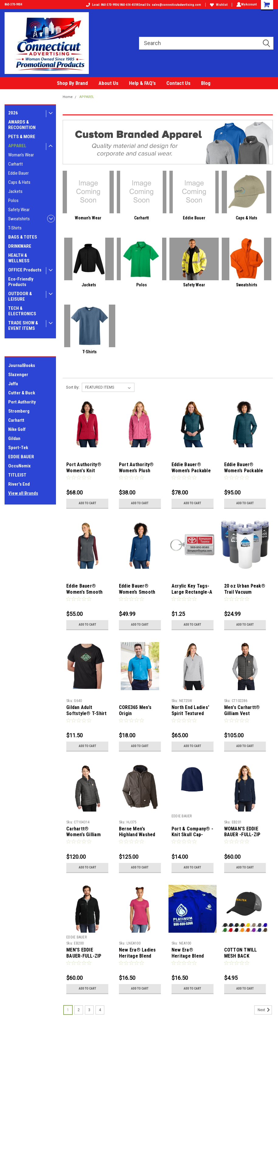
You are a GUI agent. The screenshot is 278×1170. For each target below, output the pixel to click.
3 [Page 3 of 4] (89, 1011)
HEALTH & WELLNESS (19, 258)
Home (68, 97)
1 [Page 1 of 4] (68, 1011)
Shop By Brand (72, 83)
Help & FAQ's (142, 83)
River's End (19, 484)
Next (265, 1011)
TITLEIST (17, 475)
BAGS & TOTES (22, 237)
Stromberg (19, 411)
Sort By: (72, 387)
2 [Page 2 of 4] (79, 1011)
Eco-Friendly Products (20, 281)
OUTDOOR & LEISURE (20, 296)
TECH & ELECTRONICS (22, 311)
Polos (13, 200)
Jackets (15, 191)
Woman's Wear (21, 155)
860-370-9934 (13, 4)
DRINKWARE (19, 246)
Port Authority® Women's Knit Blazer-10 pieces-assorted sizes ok (85, 473)
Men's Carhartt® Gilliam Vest (242, 710)
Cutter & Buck (21, 393)
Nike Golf (17, 429)
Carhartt (15, 164)
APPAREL (17, 145)
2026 (13, 113)
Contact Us (178, 83)
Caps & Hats (19, 182)
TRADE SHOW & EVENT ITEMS (23, 325)
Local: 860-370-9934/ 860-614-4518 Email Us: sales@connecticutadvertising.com (142, 5)
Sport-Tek (18, 447)
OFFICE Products (24, 270)
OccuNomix (19, 466)
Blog (205, 83)
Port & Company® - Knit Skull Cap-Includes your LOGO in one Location (192, 838)
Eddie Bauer (18, 173)
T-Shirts (15, 228)
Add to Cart (87, 503)
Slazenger (18, 374)
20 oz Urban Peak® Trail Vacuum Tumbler (244, 592)
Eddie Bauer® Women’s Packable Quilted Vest (190, 471)
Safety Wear (19, 209)
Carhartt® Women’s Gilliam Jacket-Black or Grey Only (83, 838)
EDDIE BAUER (21, 456)
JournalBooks (21, 365)
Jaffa (13, 383)
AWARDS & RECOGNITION (22, 124)
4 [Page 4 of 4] (100, 1011)
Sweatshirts (19, 219)
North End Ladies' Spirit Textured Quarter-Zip (190, 713)
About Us (108, 83)
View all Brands (23, 493)
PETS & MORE (21, 136)
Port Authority (22, 402)
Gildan (14, 438)
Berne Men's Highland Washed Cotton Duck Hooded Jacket (137, 838)
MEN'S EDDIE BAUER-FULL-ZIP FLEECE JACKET (83, 956)
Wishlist (217, 5)
